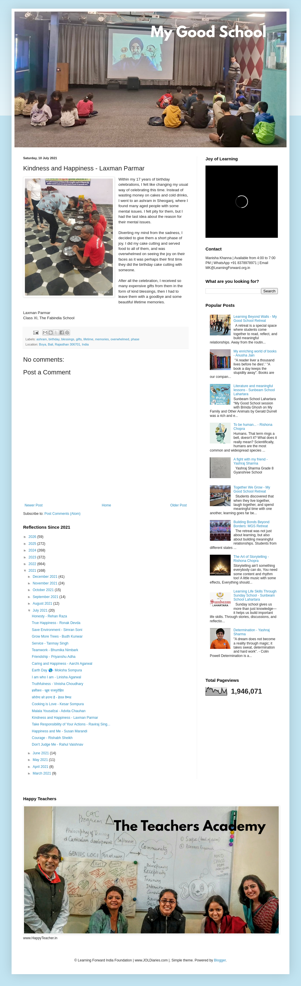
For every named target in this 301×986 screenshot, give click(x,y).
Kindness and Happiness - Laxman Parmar (65, 718)
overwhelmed (120, 339)
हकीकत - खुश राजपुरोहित (48, 690)
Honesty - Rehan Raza (49, 616)
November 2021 (45, 583)
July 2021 (41, 610)
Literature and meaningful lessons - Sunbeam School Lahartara (254, 390)
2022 (33, 564)
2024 (33, 550)
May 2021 (41, 760)
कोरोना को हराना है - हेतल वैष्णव (51, 697)
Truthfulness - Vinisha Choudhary (57, 684)
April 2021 (41, 767)
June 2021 (41, 753)
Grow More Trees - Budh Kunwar (57, 636)
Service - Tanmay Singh (50, 643)
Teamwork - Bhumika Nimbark (55, 650)
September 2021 (46, 597)
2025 (33, 544)
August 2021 (43, 603)
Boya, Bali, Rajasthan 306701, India (64, 344)
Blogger (220, 960)
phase (135, 339)
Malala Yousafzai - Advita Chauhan (58, 711)
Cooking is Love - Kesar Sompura (58, 704)
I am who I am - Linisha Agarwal (56, 677)
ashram (41, 339)
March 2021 (42, 773)
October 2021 (44, 590)
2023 (33, 557)
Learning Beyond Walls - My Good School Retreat (255, 319)
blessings (67, 339)
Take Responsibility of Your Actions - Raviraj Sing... (71, 724)
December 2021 (45, 577)
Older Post (178, 505)
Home (106, 505)
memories (102, 339)
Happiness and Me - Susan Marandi (59, 731)
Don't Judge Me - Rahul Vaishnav (57, 744)
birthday (54, 339)
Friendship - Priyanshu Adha (54, 657)
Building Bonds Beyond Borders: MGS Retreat (251, 524)
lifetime (88, 339)
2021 (33, 571)
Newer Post (34, 505)
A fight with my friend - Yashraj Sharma (251, 461)
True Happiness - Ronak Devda (56, 623)
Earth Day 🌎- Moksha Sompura (57, 670)
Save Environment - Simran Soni (57, 630)
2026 (33, 537)
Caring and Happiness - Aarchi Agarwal (62, 664)
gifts (79, 339)
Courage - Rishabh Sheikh (52, 738)
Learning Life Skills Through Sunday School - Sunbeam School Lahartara (255, 595)
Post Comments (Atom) (62, 514)
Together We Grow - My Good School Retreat (252, 489)
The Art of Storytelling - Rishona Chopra (251, 559)
